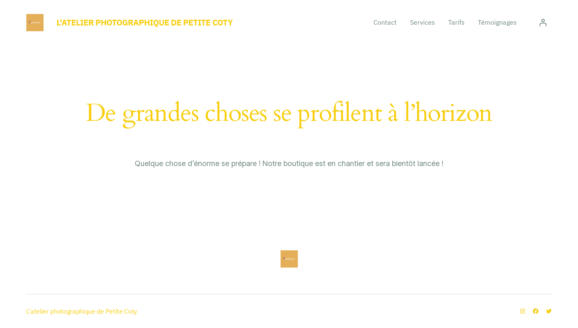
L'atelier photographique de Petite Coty (145, 22)
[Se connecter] (543, 22)
